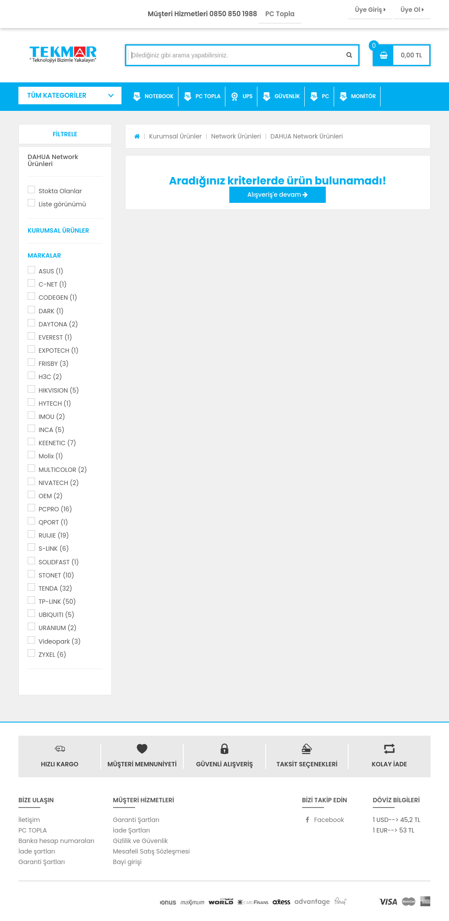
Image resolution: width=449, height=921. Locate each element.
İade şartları (36, 851)
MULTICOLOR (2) (63, 469)
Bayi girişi (127, 861)
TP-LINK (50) (57, 601)
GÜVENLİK (281, 97)
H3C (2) (50, 376)
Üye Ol (412, 9)
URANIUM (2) (58, 627)
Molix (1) (51, 456)
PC (319, 97)
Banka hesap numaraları (56, 840)
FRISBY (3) (54, 363)
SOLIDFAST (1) (59, 562)
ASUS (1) (51, 271)
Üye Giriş (370, 9)
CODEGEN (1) (58, 297)
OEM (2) (51, 496)
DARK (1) (51, 311)
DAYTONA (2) (58, 324)
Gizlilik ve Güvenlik (140, 840)
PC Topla (280, 13)
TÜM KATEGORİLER (56, 95)
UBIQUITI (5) (57, 614)
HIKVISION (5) (59, 390)
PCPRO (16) (55, 509)
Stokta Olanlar (60, 191)
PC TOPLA (202, 97)
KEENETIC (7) (57, 443)
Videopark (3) (60, 641)
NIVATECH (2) (59, 482)
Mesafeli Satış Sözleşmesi (151, 851)
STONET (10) (56, 575)
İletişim (29, 819)
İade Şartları (131, 830)
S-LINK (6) (54, 548)
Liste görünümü (62, 204)
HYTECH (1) (55, 403)
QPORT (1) (53, 522)
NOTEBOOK (153, 97)
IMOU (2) (52, 416)
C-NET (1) (53, 284)
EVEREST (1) (55, 337)
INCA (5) (51, 429)
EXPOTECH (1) (58, 350)
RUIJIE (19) (54, 535)
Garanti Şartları (41, 861)
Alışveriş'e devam (277, 194)
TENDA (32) (55, 588)
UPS (241, 97)
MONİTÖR (357, 97)
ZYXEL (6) (52, 654)
